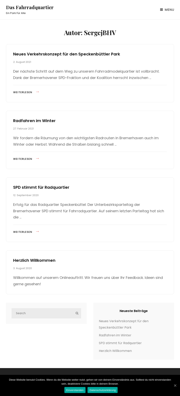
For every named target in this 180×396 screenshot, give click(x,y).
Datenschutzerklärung (103, 390)
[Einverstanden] (175, 385)
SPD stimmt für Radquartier (41, 187)
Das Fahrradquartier (30, 7)
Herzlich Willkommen (34, 260)
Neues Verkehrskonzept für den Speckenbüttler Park (66, 54)
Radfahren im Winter (34, 120)
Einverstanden (75, 390)
